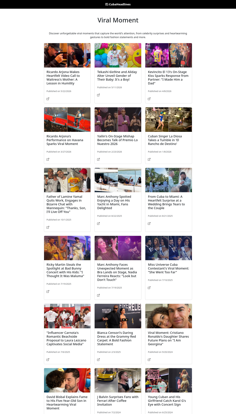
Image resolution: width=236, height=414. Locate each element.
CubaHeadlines (118, 4)
